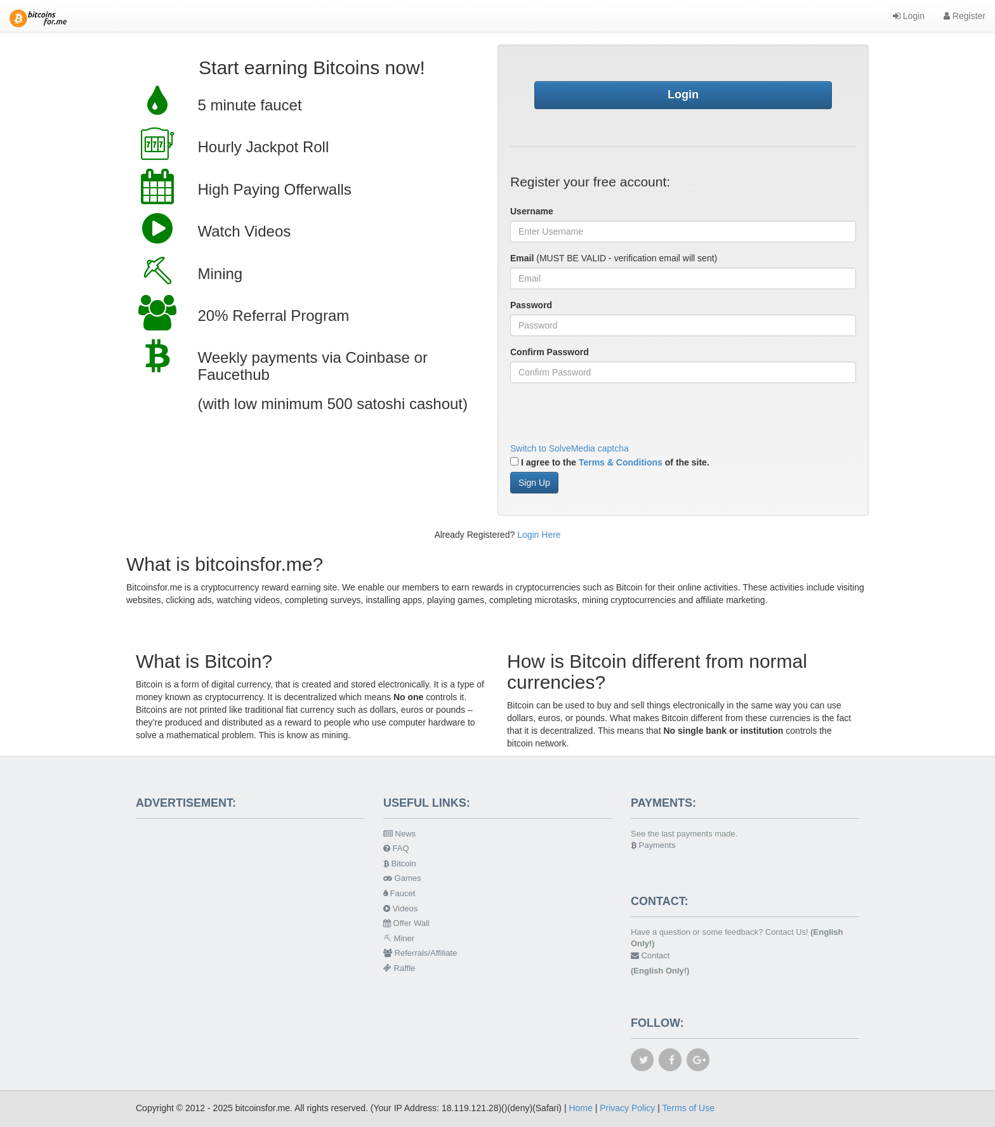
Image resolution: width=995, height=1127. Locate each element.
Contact (650, 955)
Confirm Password (549, 352)
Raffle (399, 968)
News (399, 833)
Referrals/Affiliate (420, 953)
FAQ (396, 848)
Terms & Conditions (620, 462)
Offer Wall (406, 923)
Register (964, 16)
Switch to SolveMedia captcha (569, 448)
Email (522, 258)
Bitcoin (399, 863)
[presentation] (606, 417)
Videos (400, 908)
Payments (653, 845)
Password (531, 305)
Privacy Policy (627, 1108)
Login (909, 16)
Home (580, 1108)
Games (402, 878)
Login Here (539, 535)
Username (531, 211)
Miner (398, 938)
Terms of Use (688, 1108)
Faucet (399, 893)
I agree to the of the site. (609, 462)
